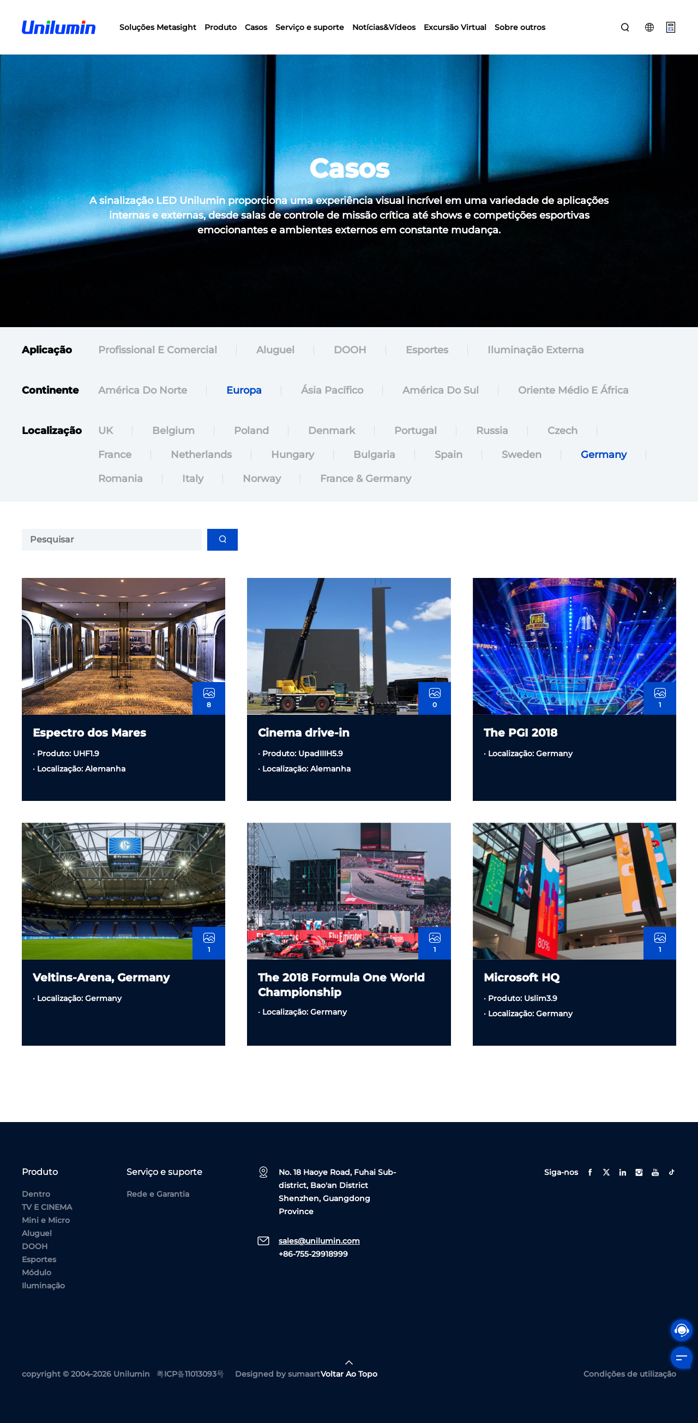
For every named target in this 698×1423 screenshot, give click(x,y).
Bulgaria (374, 471)
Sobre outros (520, 27)
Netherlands (201, 471)
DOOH (350, 351)
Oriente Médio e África (573, 391)
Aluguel (275, 351)
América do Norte (142, 391)
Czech (562, 447)
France (114, 471)
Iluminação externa (536, 351)
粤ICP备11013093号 (190, 1374)
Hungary (292, 471)
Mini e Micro (46, 1220)
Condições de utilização (629, 1374)
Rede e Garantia (158, 1194)
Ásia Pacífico (332, 391)
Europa (244, 391)
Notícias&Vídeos (384, 27)
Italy (192, 495)
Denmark (331, 447)
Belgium (173, 447)
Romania (120, 495)
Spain (448, 471)
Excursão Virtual (455, 27)
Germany (604, 471)
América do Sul (440, 391)
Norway (262, 495)
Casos (256, 27)
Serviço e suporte (309, 27)
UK (105, 447)
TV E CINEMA (47, 1207)
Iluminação (43, 1286)
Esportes (427, 351)
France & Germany (365, 495)
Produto (220, 27)
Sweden (521, 471)
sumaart (304, 1374)
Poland (251, 447)
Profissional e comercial (157, 351)
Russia (492, 447)
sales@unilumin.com (319, 1241)
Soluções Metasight (157, 27)
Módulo (36, 1272)
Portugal (415, 447)
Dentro (36, 1194)
